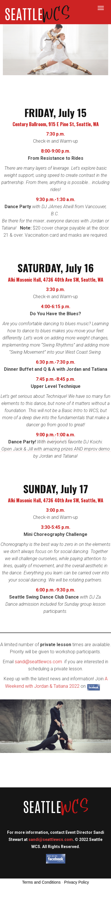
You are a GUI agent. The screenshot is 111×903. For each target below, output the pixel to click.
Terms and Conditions (41, 882)
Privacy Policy (76, 882)
